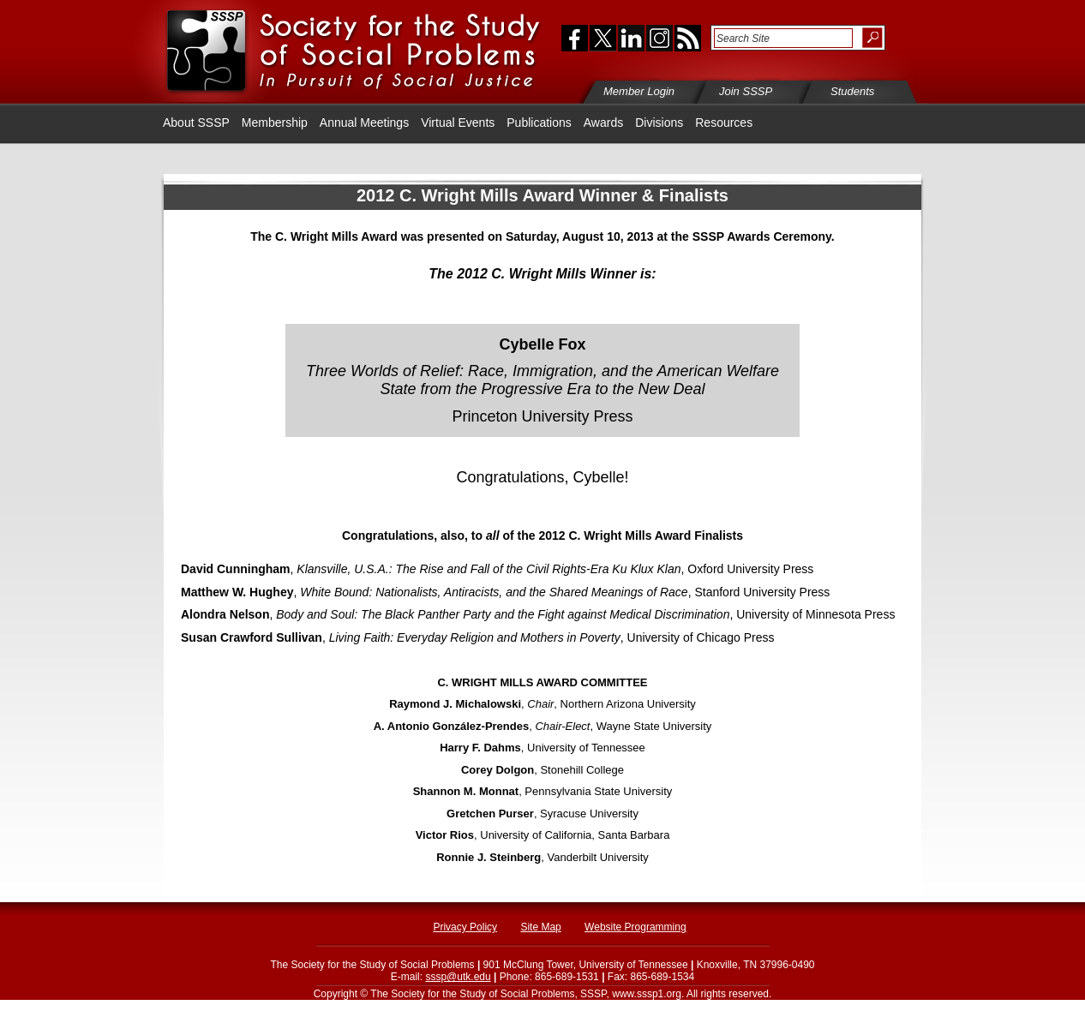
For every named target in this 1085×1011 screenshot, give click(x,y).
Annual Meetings (364, 122)
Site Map (540, 927)
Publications (539, 122)
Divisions (659, 122)
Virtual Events (458, 122)
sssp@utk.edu (457, 977)
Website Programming (635, 927)
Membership (275, 122)
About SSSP (196, 122)
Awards (603, 122)
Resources (723, 122)
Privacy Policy (465, 927)
